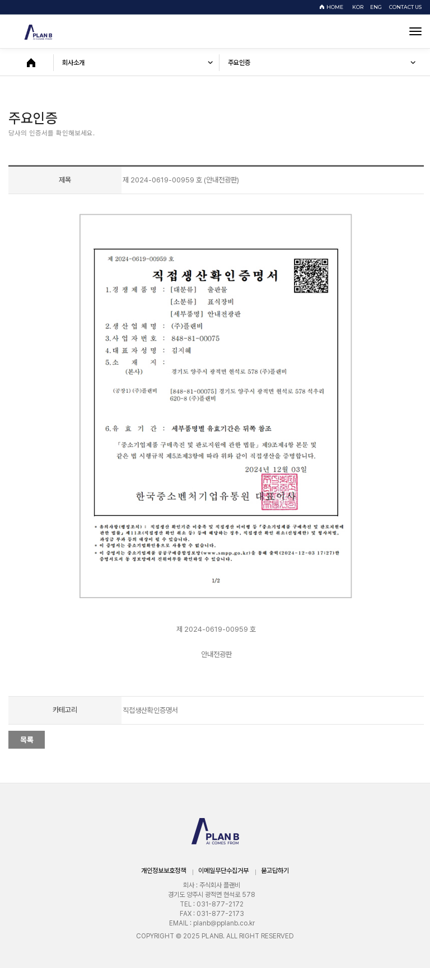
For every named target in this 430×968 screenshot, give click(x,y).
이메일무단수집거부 (223, 871)
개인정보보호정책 (163, 871)
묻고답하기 (275, 871)
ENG (378, 7)
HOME (334, 7)
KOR (359, 7)
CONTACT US (405, 7)
